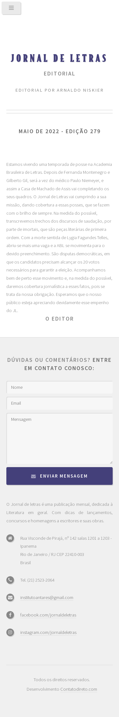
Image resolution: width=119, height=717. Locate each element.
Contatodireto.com (78, 689)
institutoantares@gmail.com (46, 597)
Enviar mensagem (64, 476)
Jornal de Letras (59, 58)
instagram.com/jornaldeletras (48, 632)
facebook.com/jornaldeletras (48, 615)
